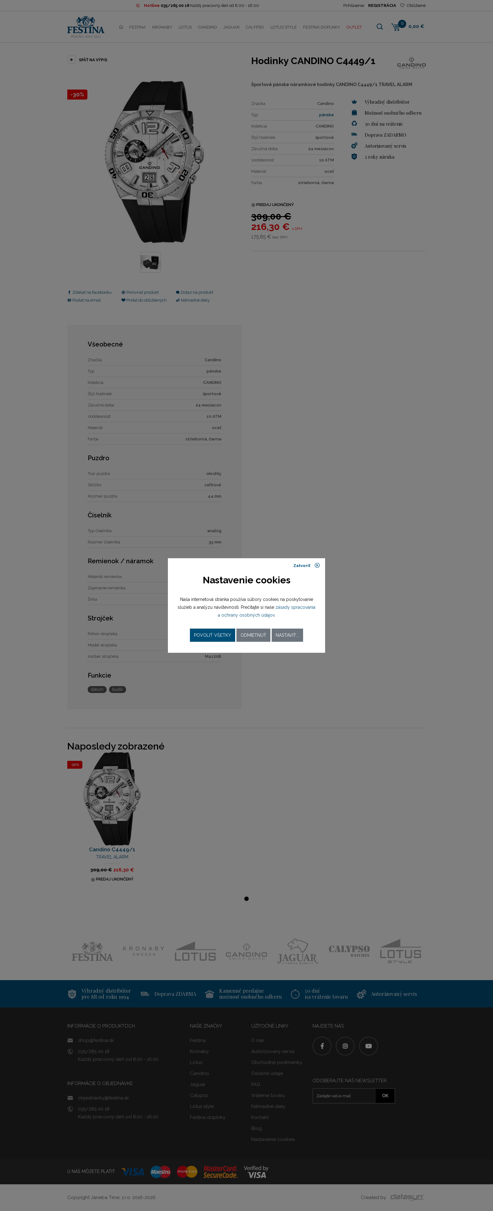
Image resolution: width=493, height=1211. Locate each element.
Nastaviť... (287, 635)
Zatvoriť (306, 565)
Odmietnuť (253, 635)
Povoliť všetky (212, 635)
